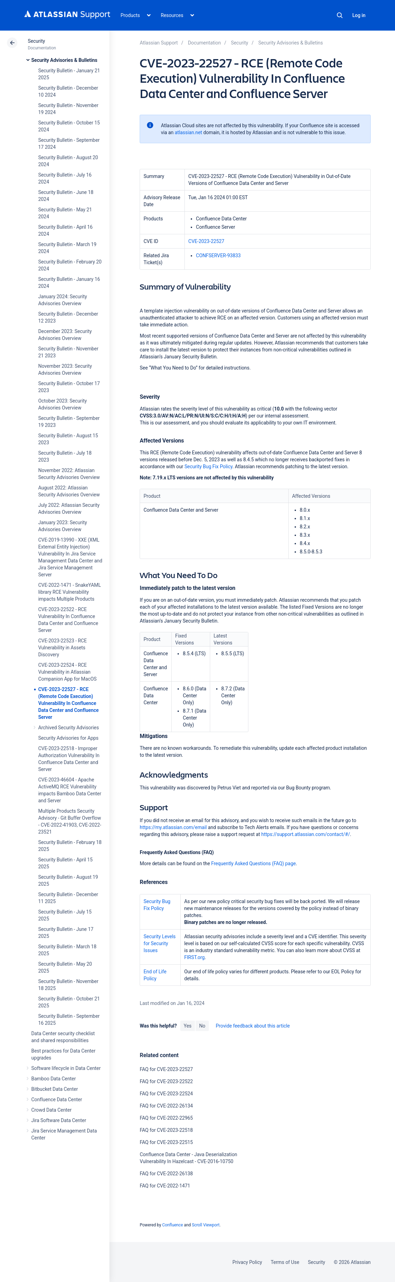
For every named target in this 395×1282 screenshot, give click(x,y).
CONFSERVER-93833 (218, 255)
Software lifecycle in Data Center (66, 1068)
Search (339, 15)
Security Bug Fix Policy (208, 466)
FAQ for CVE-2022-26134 (166, 1106)
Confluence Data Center (56, 1099)
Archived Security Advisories (68, 727)
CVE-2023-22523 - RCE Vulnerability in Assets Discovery (62, 647)
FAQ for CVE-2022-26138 (166, 1173)
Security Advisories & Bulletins (64, 60)
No (202, 1026)
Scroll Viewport (206, 1225)
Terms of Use (285, 1262)
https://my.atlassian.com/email (173, 827)
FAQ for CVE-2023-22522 (166, 1081)
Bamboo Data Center (53, 1078)
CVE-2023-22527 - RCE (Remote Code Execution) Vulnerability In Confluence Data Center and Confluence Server (68, 703)
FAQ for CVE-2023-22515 (166, 1142)
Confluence (172, 1225)
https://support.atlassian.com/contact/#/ (305, 834)
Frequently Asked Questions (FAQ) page (253, 863)
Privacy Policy (247, 1262)
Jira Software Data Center (58, 1120)
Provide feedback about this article (253, 1026)
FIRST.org (194, 957)
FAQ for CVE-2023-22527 (166, 1069)
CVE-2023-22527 (206, 241)
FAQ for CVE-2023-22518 (166, 1130)
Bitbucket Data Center (54, 1089)
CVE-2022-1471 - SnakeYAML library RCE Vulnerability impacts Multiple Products (69, 592)
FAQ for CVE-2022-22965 (166, 1118)
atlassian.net (188, 132)
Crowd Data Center (51, 1110)
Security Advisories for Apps (68, 738)
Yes (187, 1026)
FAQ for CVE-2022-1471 (165, 1185)
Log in (358, 15)
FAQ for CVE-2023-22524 (166, 1093)
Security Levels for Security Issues (159, 943)
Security (36, 41)
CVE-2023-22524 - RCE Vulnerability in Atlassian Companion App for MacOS (67, 672)
